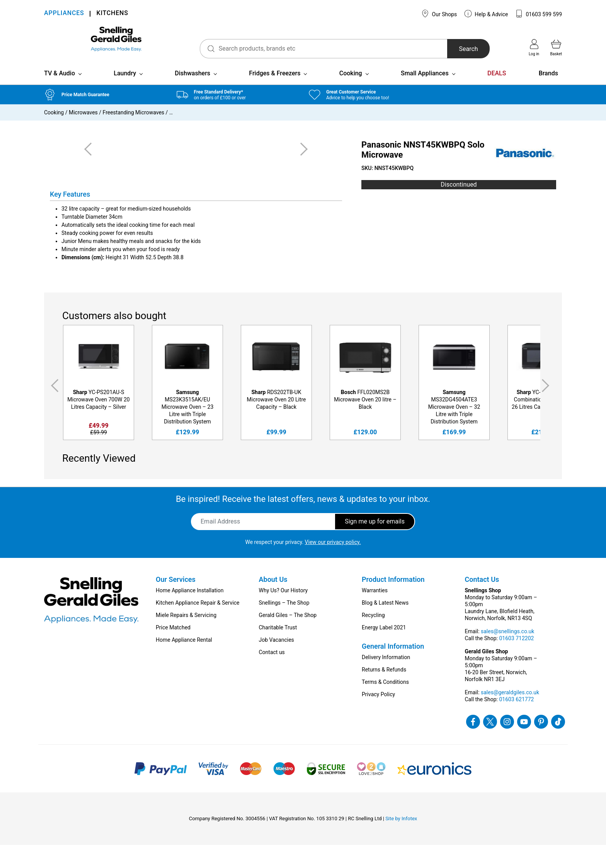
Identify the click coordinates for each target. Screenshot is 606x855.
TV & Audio (59, 83)
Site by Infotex (401, 828)
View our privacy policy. (333, 552)
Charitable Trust (278, 637)
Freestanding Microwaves (133, 122)
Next (546, 395)
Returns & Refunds (384, 680)
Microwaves (83, 122)
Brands (548, 83)
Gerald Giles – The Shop (288, 625)
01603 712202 (516, 648)
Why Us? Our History (283, 600)
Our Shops (439, 13)
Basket (556, 47)
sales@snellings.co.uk (507, 641)
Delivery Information (386, 667)
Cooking (350, 83)
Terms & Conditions (385, 692)
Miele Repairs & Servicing (186, 625)
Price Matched (173, 637)
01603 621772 (516, 709)
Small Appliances (425, 83)
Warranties (375, 600)
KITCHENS (112, 14)
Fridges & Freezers (274, 83)
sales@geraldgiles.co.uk (510, 702)
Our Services (176, 589)
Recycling (373, 625)
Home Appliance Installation (189, 600)
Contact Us (482, 589)
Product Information (393, 589)
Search (455, 49)
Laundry (125, 83)
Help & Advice (486, 13)
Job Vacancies (276, 650)
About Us (273, 589)
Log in (534, 47)
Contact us (272, 662)
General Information (393, 656)
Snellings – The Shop (284, 613)
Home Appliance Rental (184, 650)
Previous (53, 395)
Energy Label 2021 (384, 637)
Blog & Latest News (385, 613)
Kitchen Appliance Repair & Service (198, 613)
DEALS (496, 83)
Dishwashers (192, 83)
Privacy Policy (378, 704)
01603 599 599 (538, 13)
